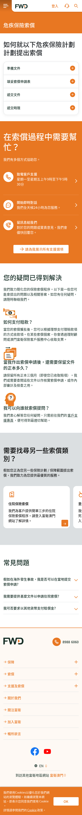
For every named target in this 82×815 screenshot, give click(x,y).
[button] (55, 6)
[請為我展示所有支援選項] (41, 249)
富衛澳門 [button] (56, 775)
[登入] (55, 6)
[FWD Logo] (21, 6)
